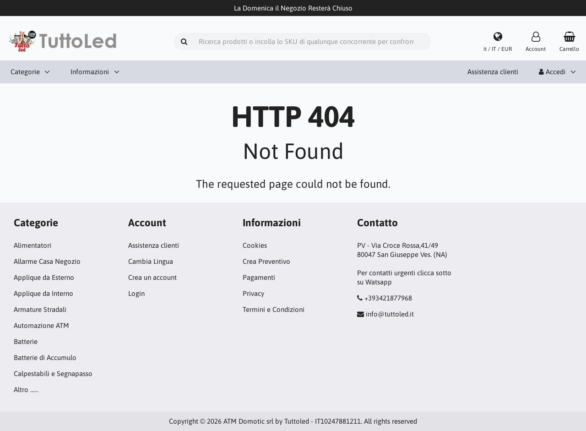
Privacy (253, 293)
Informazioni (90, 72)
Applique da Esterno (44, 277)
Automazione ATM (41, 325)
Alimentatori (32, 245)
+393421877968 (388, 298)
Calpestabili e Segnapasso (53, 373)
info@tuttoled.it (390, 314)
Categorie (25, 72)
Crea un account (152, 277)
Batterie (26, 341)
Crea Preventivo (266, 261)
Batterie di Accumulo (45, 357)
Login (136, 293)
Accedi (552, 72)
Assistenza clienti (492, 72)
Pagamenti (259, 277)
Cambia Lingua (150, 261)
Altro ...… (26, 389)
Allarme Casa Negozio (47, 261)
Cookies (255, 245)
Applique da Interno (43, 293)
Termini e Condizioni (273, 309)
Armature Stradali (40, 309)
